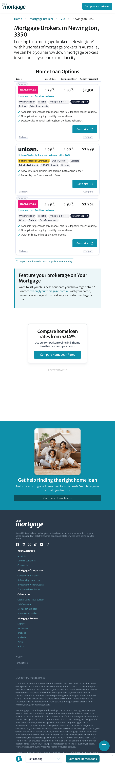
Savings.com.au (60, 752)
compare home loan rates (57, 355)
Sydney (20, 624)
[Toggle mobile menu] (104, 745)
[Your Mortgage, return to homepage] (14, 6)
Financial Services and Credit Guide (72, 737)
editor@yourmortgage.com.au (49, 291)
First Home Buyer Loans (28, 589)
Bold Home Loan (36, 210)
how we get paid (42, 704)
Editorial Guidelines (26, 560)
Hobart (20, 646)
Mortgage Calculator (27, 609)
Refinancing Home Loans (29, 580)
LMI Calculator (24, 604)
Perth (20, 642)
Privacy (18, 656)
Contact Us (22, 565)
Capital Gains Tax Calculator (30, 599)
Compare (88, 137)
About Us (21, 556)
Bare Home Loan (36, 96)
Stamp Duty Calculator (28, 613)
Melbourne (22, 628)
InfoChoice (75, 752)
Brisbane (21, 633)
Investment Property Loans (30, 584)
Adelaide (21, 637)
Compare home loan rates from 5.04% (57, 334)
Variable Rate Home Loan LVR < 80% (44, 155)
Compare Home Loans (97, 6)
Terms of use (21, 663)
